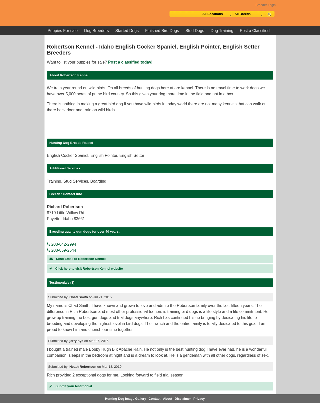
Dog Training (222, 31)
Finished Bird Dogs (162, 31)
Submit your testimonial (71, 386)
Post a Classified (255, 31)
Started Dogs (126, 31)
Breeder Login (266, 5)
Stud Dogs (195, 31)
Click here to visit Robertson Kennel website (86, 268)
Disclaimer (183, 398)
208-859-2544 (61, 250)
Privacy (199, 398)
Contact (154, 398)
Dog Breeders (96, 31)
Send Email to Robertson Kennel (78, 259)
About (167, 398)
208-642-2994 (61, 244)
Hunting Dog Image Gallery (125, 398)
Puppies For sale (63, 31)
